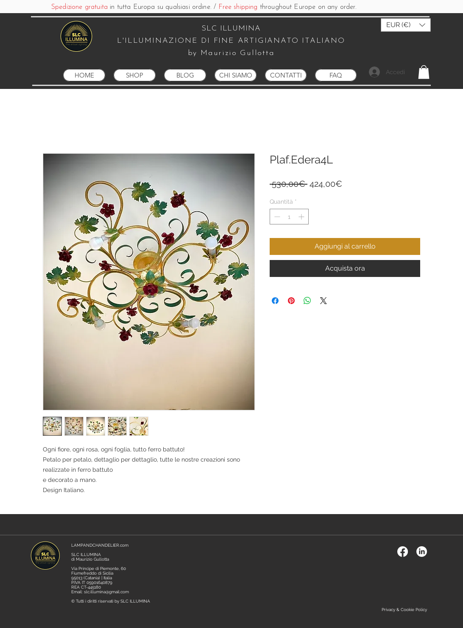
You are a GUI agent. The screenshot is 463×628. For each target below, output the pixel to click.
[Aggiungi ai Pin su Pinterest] (291, 301)
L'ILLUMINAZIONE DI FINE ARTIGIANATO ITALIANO (231, 41)
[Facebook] (402, 551)
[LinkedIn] (421, 551)
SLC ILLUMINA (231, 29)
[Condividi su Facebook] (275, 301)
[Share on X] (323, 301)
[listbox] (406, 25)
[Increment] (302, 216)
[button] (406, 25)
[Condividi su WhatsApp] (307, 301)
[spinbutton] (289, 216)
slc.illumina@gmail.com (106, 591)
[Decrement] (276, 216)
